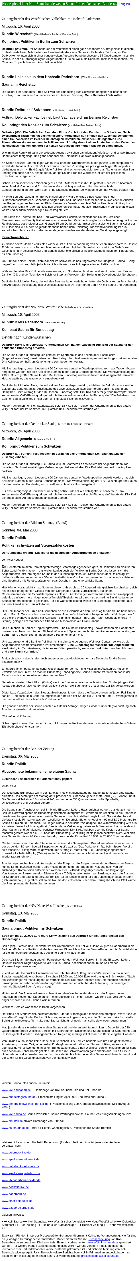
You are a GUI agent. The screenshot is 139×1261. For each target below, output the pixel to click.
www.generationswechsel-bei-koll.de (25, 1103)
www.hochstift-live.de (15, 1187)
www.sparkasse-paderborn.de (21, 1173)
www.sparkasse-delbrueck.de (20, 1159)
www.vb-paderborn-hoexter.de (21, 1180)
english (125, 4)
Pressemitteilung (99, 1239)
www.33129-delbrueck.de (18, 1207)
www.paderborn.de (14, 1194)
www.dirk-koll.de (12, 1121)
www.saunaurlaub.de (15, 1127)
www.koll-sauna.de (14, 1114)
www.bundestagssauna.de (19, 1097)
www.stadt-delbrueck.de (17, 1200)
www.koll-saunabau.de (16, 1090)
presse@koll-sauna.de (100, 1242)
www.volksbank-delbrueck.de (20, 1166)
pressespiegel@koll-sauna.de (100, 1255)
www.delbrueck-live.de (16, 1152)
